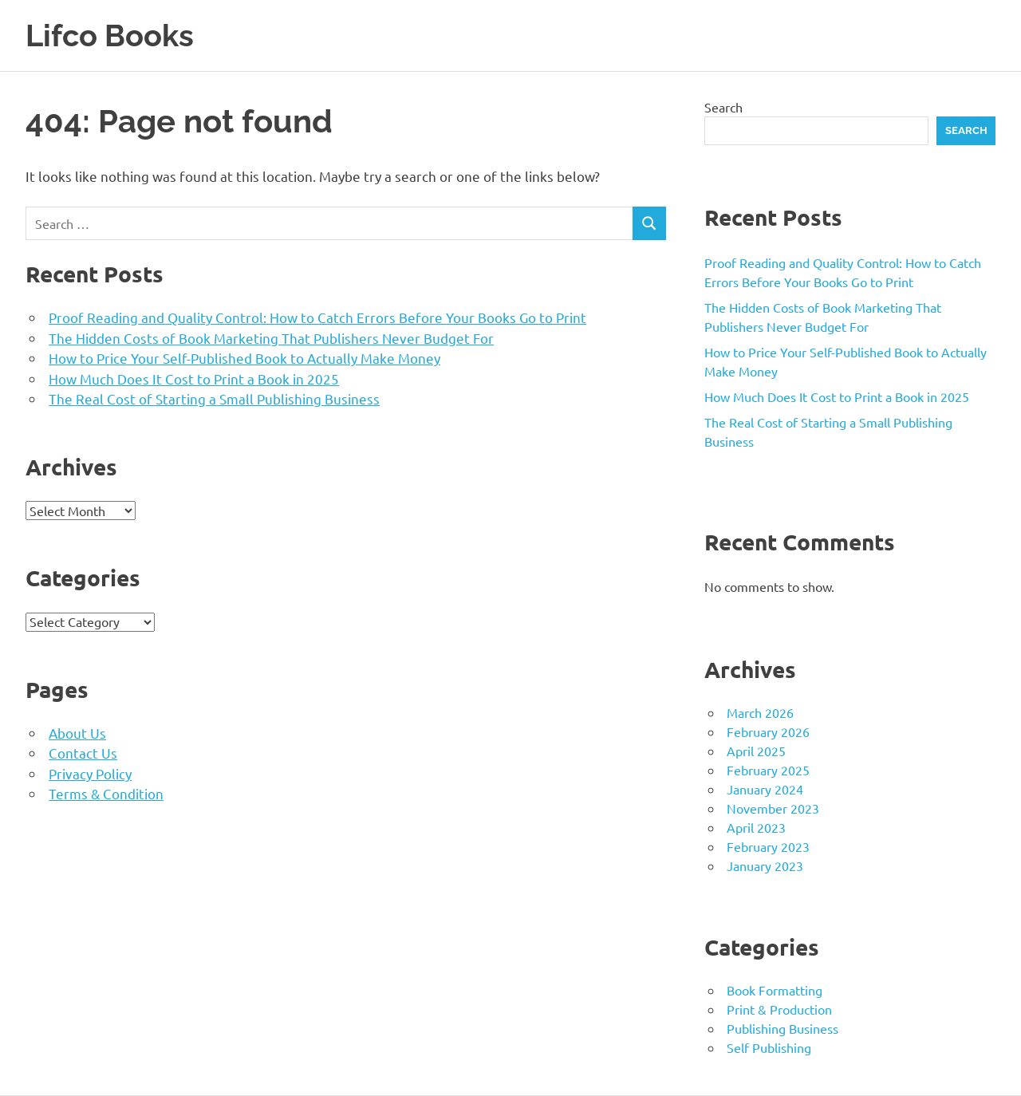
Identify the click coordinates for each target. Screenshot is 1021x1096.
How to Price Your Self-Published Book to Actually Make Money (244, 357)
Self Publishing (769, 1047)
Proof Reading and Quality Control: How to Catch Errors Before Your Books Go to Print (317, 317)
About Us (77, 732)
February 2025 (768, 770)
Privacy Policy (90, 773)
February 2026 (768, 731)
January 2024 (765, 789)
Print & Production (779, 1009)
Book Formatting (774, 990)
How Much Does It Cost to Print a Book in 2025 (194, 378)
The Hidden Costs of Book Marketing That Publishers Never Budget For (271, 337)
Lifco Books (110, 35)
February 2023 (768, 846)
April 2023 (756, 827)
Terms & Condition (106, 793)
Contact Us (83, 752)
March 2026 (760, 712)
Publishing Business (782, 1028)
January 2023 (765, 865)
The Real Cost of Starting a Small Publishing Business (214, 398)
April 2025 (756, 751)
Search (723, 107)
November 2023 (773, 808)
